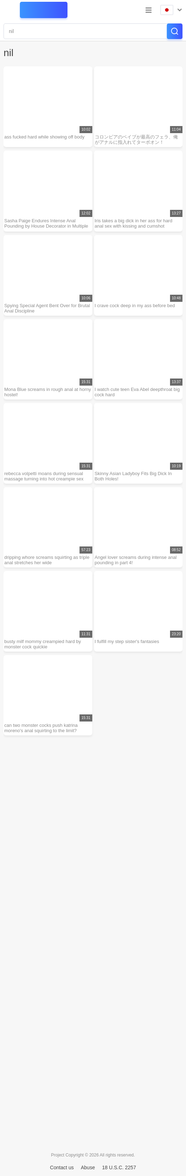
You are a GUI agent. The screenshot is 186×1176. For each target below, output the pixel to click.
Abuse (88, 1167)
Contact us (62, 1167)
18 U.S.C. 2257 (119, 1167)
